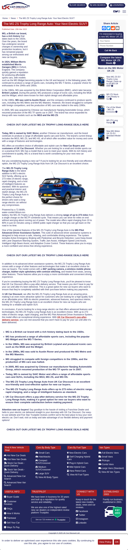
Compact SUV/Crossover (43, 461)
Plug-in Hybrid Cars (77, 463)
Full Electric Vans (108, 453)
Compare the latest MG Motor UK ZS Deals (111, 60)
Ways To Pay (12, 527)
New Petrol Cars (76, 471)
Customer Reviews (10, 502)
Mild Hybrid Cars (76, 467)
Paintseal (10, 518)
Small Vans (105, 456)
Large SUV (42, 473)
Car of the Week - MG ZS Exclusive (113, 109)
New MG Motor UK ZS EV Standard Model (113, 134)
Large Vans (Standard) (111, 468)
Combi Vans (106, 464)
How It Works (12, 513)
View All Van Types (109, 472)
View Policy (105, 542)
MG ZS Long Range (112, 121)
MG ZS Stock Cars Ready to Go (112, 96)
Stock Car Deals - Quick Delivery (14, 464)
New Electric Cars (77, 453)
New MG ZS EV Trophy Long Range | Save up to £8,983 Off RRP (113, 81)
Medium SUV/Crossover (43, 468)
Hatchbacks (43, 456)
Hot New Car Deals (15, 455)
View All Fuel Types (78, 474)
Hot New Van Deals (15, 459)
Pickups (104, 460)
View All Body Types (47, 477)
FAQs (8, 508)
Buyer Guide (11, 497)
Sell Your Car (12, 522)
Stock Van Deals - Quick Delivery (14, 470)
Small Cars (43, 453)
